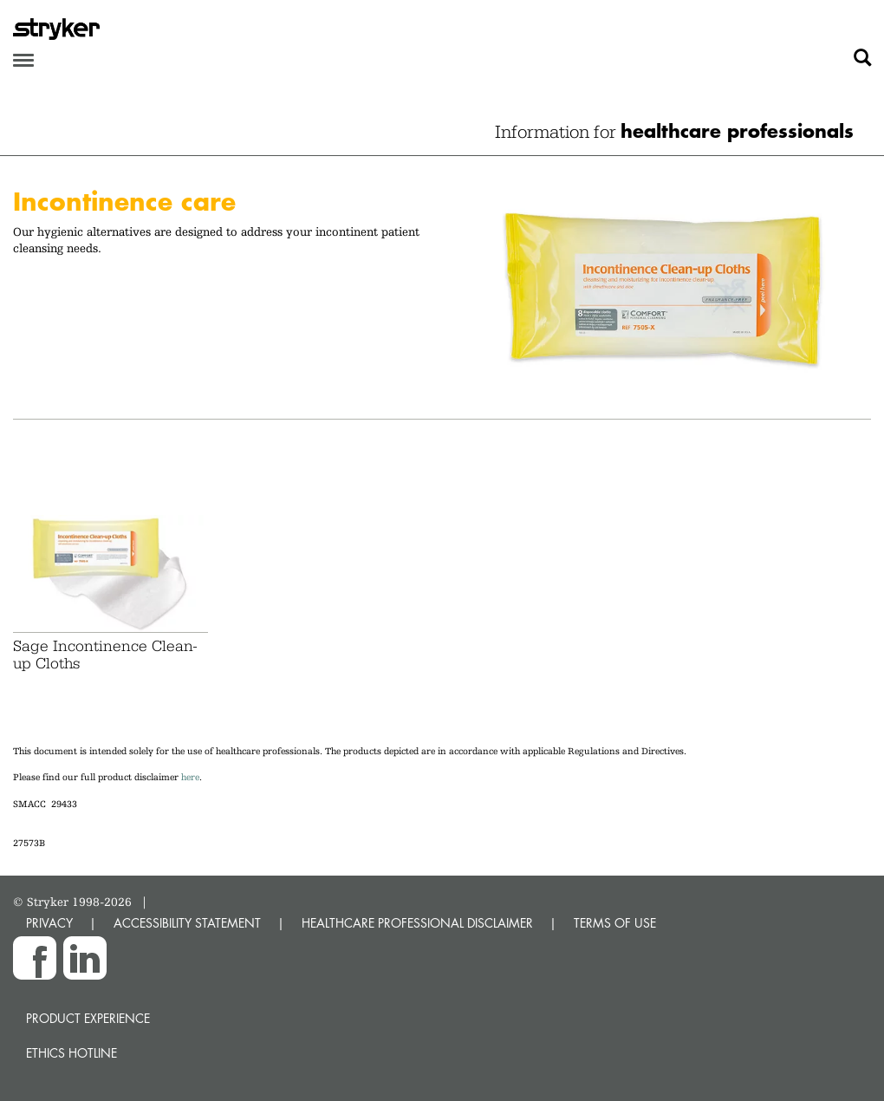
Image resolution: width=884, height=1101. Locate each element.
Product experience (88, 1018)
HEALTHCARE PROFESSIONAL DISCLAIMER (417, 923)
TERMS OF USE (615, 923)
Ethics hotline (71, 1053)
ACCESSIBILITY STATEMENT (187, 923)
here (190, 777)
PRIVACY (49, 923)
